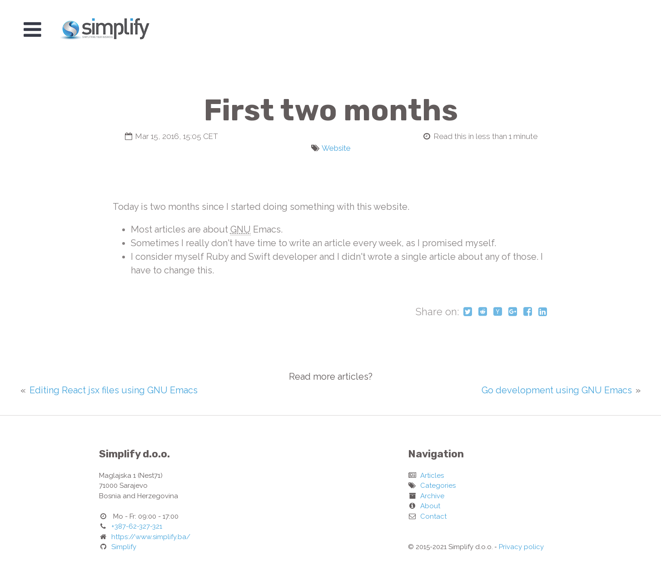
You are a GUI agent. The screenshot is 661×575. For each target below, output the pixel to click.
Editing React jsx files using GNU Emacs (114, 390)
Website (336, 148)
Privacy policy (521, 547)
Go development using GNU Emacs (557, 390)
